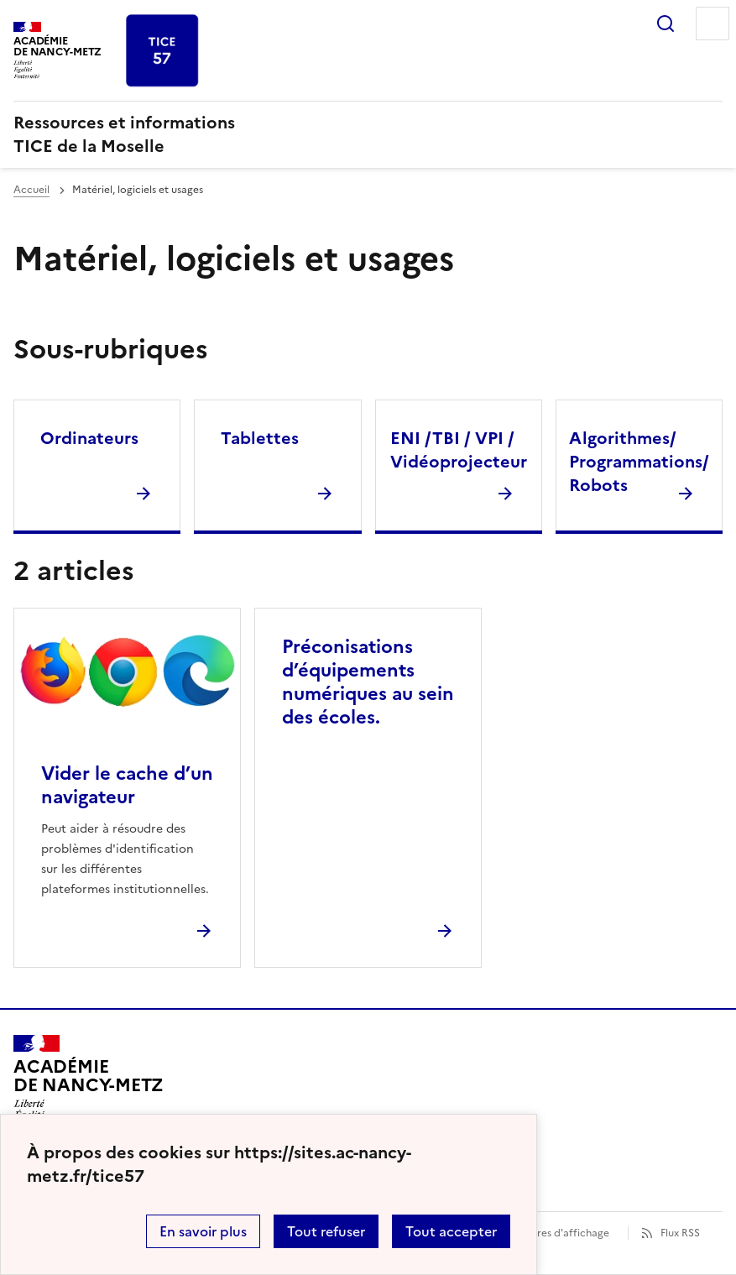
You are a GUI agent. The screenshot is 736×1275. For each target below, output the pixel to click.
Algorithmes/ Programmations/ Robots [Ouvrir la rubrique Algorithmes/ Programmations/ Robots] (639, 462)
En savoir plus (203, 1231)
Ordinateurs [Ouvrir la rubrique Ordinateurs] (89, 438)
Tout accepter (451, 1231)
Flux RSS (680, 1233)
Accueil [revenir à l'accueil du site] (31, 189)
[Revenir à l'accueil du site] (88, 1083)
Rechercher (665, 23)
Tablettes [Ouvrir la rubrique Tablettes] (260, 438)
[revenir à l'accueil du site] (368, 134)
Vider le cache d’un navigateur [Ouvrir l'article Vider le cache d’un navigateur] (127, 785)
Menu (712, 23)
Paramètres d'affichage (552, 1233)
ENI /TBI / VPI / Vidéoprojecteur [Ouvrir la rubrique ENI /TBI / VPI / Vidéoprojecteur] (458, 450)
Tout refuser (326, 1231)
